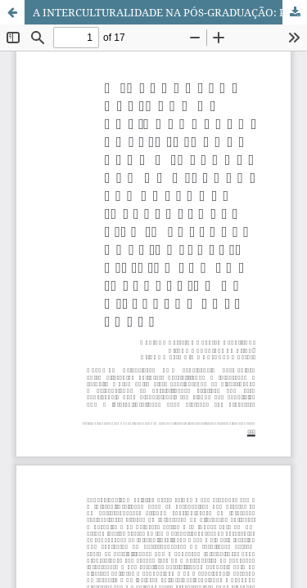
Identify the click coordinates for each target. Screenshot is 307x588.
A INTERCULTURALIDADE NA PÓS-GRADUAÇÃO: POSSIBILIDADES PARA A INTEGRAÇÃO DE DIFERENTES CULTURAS (170, 12)
